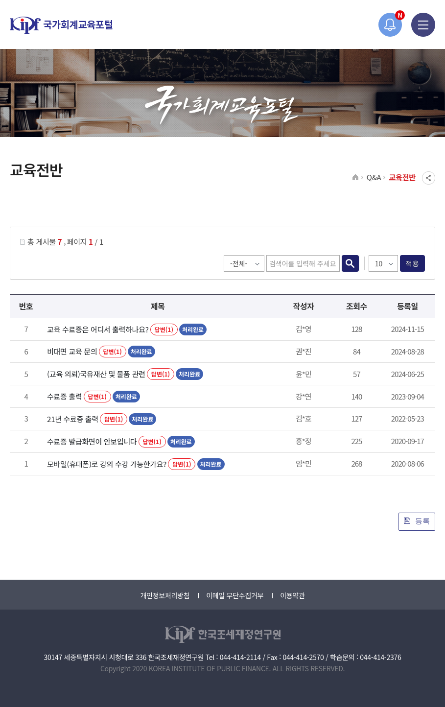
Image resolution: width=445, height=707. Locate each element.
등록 (417, 521)
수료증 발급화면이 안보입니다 (92, 441)
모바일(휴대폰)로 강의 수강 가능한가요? (106, 464)
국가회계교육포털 (61, 25)
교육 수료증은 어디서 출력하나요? (98, 329)
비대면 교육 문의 (72, 351)
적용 (412, 263)
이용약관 (292, 595)
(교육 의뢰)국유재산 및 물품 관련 (96, 374)
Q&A (374, 177)
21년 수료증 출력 (72, 419)
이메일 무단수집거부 (234, 595)
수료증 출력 (64, 396)
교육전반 (402, 177)
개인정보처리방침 (164, 595)
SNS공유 (428, 178)
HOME (355, 177)
